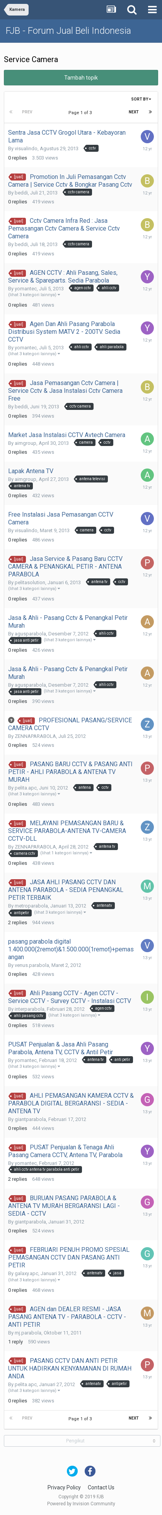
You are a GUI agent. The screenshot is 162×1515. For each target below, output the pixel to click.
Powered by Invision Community (81, 1503)
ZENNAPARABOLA (35, 736)
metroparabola (31, 906)
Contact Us (101, 1487)
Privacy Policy (64, 1487)
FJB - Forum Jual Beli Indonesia (68, 30)
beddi (21, 193)
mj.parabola (28, 1333)
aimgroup (25, 443)
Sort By (141, 99)
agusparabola (30, 634)
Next (134, 112)
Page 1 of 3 (81, 112)
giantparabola (30, 1119)
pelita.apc (26, 788)
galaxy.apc (26, 1273)
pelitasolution (30, 582)
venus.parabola (32, 965)
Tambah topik (81, 78)
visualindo (26, 148)
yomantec (26, 289)
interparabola (29, 1009)
